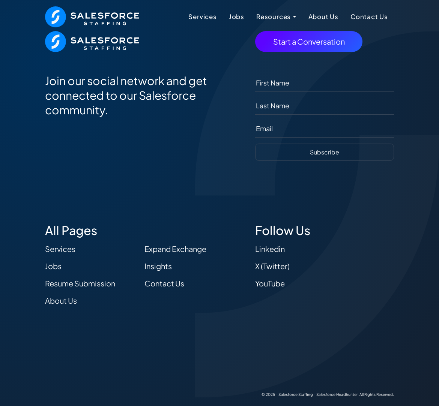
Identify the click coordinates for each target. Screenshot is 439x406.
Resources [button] (273, 16)
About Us (323, 16)
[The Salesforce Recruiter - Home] (92, 16)
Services (202, 16)
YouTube (270, 283)
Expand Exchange (175, 248)
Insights (158, 266)
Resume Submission (80, 283)
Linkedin (270, 248)
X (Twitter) (272, 266)
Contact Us (369, 16)
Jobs (236, 16)
